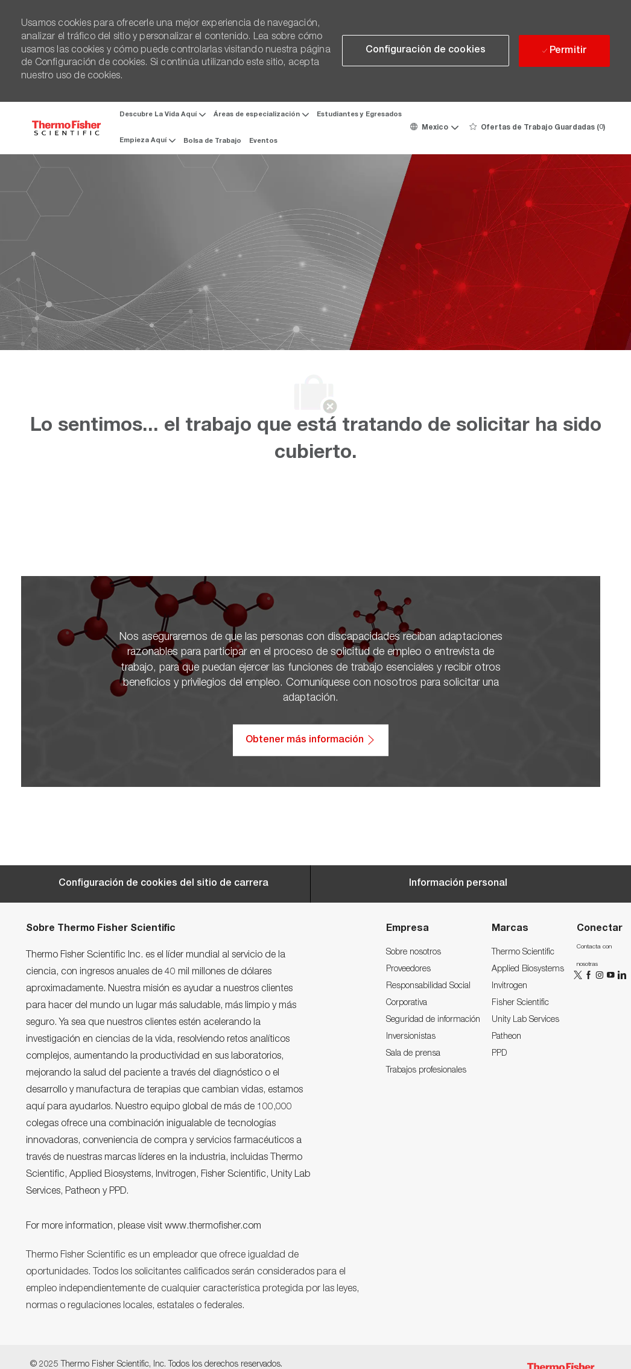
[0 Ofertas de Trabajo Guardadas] (537, 127)
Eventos (263, 141)
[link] (413, 952)
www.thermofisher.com (213, 1227)
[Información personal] (458, 884)
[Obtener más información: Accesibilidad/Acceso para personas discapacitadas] (310, 740)
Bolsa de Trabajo (212, 141)
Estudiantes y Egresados (359, 114)
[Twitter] (579, 975)
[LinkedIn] (621, 975)
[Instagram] (600, 975)
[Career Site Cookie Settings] (163, 884)
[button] (434, 128)
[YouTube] (611, 975)
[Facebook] (590, 975)
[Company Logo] (66, 128)
